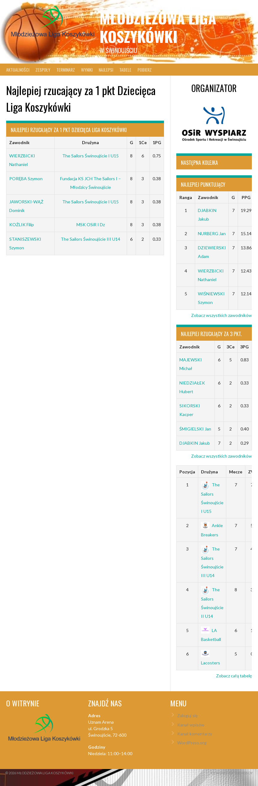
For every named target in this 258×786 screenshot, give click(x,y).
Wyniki (86, 69)
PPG (246, 197)
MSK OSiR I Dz (90, 224)
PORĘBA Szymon (26, 178)
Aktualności (17, 69)
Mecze (235, 471)
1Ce (143, 142)
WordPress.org (192, 742)
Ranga (185, 197)
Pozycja (187, 471)
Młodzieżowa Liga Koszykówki (158, 27)
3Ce (231, 346)
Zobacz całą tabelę (234, 675)
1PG (157, 142)
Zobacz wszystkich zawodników (221, 315)
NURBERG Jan (212, 233)
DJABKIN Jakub (194, 443)
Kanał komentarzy (194, 733)
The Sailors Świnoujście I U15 (90, 155)
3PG (244, 346)
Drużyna (90, 142)
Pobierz (144, 69)
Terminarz (65, 69)
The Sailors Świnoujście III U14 (90, 239)
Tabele (125, 69)
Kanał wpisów (190, 724)
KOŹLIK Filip (21, 224)
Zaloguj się (187, 715)
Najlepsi (106, 69)
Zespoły (42, 69)
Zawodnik (19, 142)
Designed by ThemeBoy (232, 773)
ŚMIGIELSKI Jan (195, 428)
